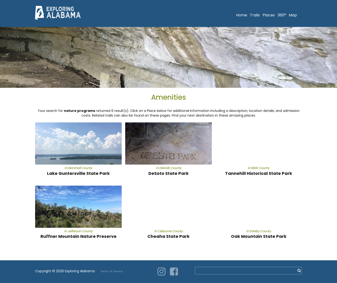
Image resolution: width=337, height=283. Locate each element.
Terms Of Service (111, 271)
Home (241, 15)
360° (282, 15)
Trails (255, 15)
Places (269, 15)
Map (293, 15)
